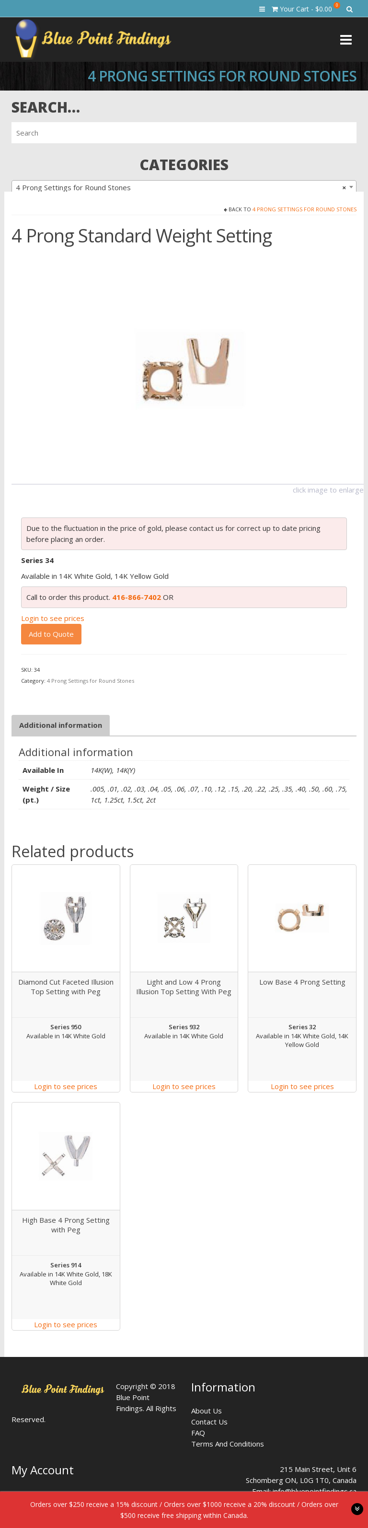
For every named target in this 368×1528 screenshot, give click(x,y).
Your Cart (306, 7)
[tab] (61, 725)
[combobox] (184, 187)
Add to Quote (51, 634)
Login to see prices (52, 618)
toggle (357, 1509)
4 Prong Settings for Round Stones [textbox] (181, 187)
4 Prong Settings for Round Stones (304, 209)
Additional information (60, 725)
